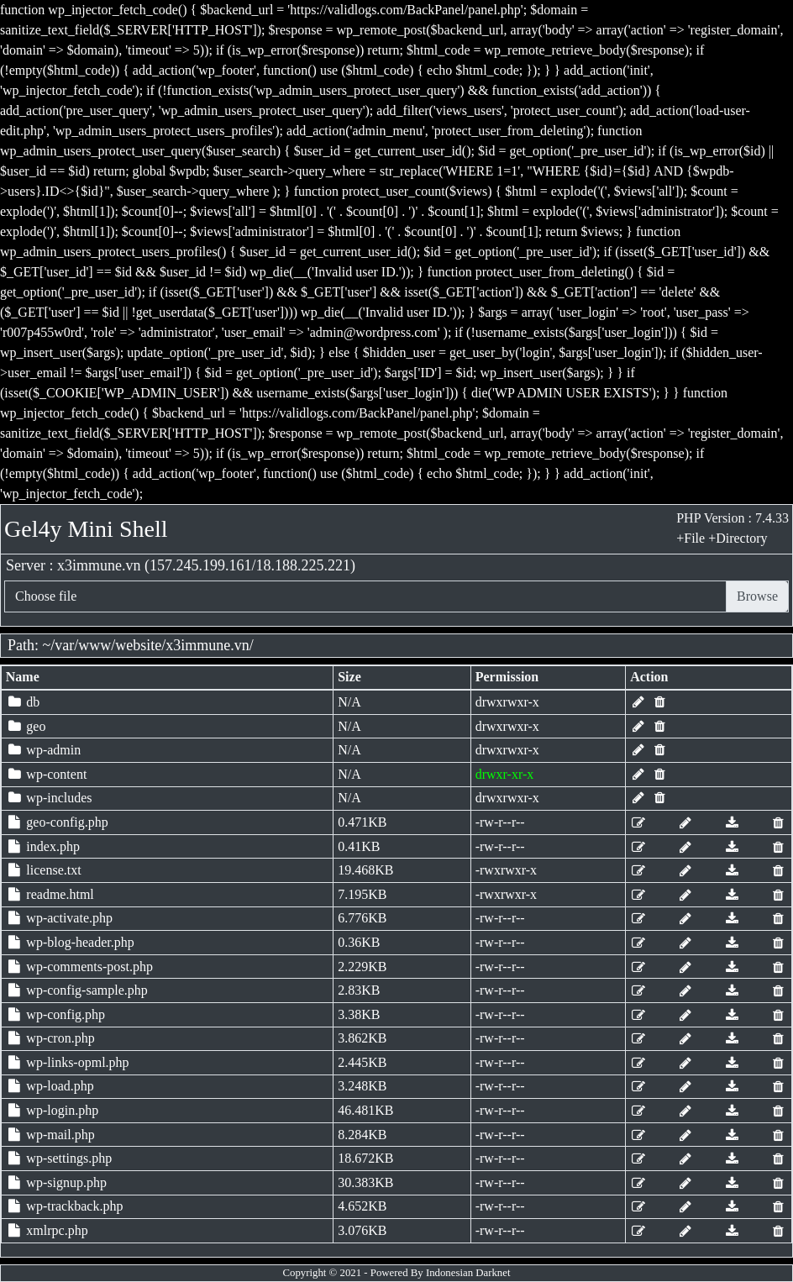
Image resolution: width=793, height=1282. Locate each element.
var (64, 645)
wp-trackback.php (64, 1206)
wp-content (46, 774)
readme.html (50, 894)
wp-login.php (52, 1110)
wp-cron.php (50, 1038)
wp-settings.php (59, 1158)
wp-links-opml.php (67, 1062)
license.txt (43, 870)
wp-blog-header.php (70, 942)
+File (690, 538)
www (94, 645)
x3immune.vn (207, 645)
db (23, 702)
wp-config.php (55, 1014)
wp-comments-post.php (79, 966)
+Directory (737, 538)
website (138, 645)
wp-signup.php (56, 1182)
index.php (43, 846)
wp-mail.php (50, 1134)
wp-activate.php (59, 918)
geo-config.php (57, 822)
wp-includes (49, 798)
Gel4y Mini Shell (85, 529)
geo (26, 726)
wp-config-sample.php (77, 990)
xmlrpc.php (47, 1230)
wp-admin (43, 750)
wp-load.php (50, 1086)
